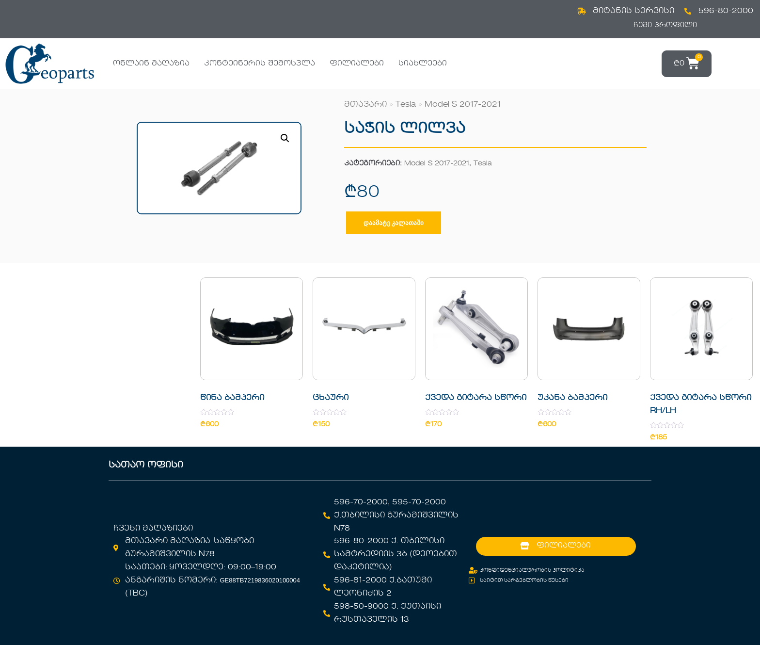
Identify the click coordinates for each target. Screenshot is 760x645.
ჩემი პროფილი (665, 25)
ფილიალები (357, 63)
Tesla (406, 105)
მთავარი (365, 105)
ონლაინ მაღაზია (151, 63)
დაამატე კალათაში (394, 223)
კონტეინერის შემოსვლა (259, 63)
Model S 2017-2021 (463, 105)
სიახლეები (422, 63)
